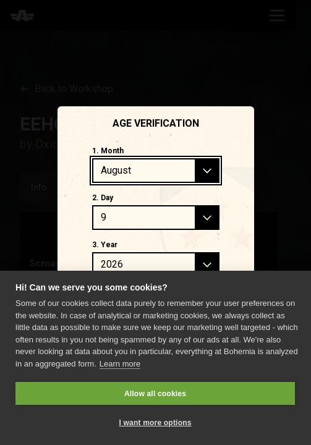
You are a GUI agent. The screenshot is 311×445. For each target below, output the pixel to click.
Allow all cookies (155, 393)
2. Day (102, 197)
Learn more (120, 363)
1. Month (108, 150)
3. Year (104, 244)
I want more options (155, 422)
